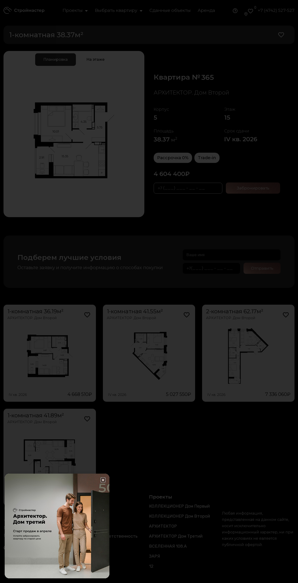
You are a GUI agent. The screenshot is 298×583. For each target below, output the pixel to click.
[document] (149, 291)
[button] (103, 480)
